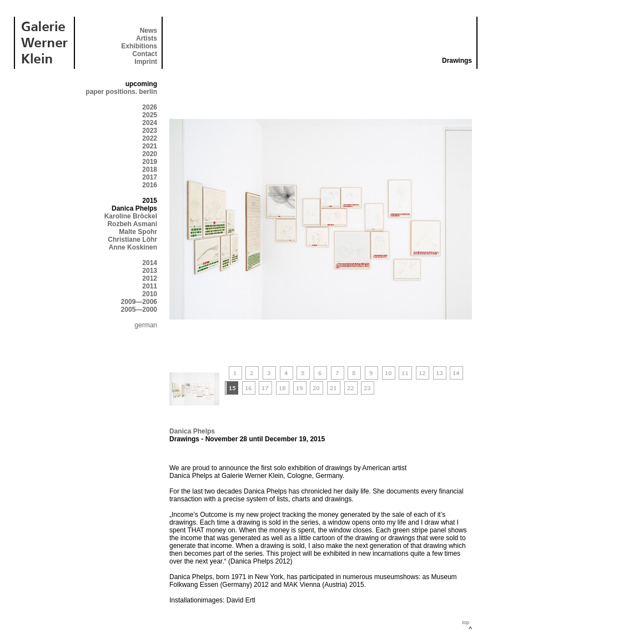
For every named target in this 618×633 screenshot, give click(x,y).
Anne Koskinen (133, 247)
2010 (149, 294)
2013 (149, 271)
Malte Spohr (138, 232)
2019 (149, 162)
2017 (149, 177)
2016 (149, 185)
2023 (149, 130)
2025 (149, 115)
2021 (149, 146)
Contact (144, 54)
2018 (149, 169)
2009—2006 (139, 302)
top (465, 622)
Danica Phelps (192, 431)
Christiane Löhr (132, 239)
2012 (149, 278)
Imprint (145, 62)
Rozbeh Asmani (132, 224)
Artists (146, 38)
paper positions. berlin (121, 92)
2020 (149, 154)
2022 (149, 138)
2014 (149, 263)
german (145, 325)
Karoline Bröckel (130, 216)
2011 (149, 286)
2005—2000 (139, 309)
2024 (149, 123)
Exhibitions (139, 46)
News (148, 30)
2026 (149, 107)
